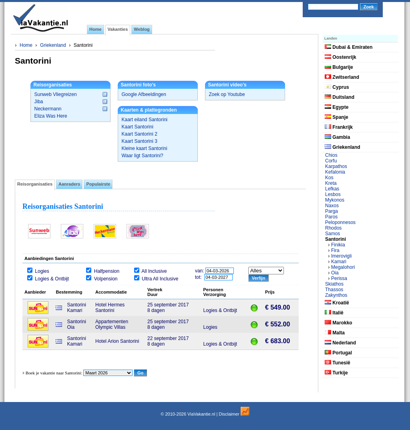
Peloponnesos (340, 222)
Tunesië (337, 363)
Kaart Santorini (137, 127)
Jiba (38, 101)
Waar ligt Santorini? (142, 155)
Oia (335, 273)
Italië (334, 313)
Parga (331, 211)
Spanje (336, 117)
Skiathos (334, 284)
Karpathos (336, 166)
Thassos (334, 289)
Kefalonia (335, 172)
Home (26, 45)
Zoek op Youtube (227, 94)
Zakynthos (336, 295)
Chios (331, 155)
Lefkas (332, 189)
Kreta (331, 183)
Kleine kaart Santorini (144, 148)
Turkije (336, 373)
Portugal (338, 353)
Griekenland (53, 45)
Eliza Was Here (50, 116)
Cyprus (337, 87)
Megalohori (343, 267)
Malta (335, 333)
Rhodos (333, 228)
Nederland (340, 343)
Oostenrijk (340, 57)
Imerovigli (341, 256)
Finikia (338, 245)
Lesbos (333, 194)
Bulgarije (339, 67)
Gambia (337, 137)
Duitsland (339, 97)
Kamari (338, 261)
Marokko (338, 323)
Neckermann (48, 109)
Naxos (332, 205)
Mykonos (334, 200)
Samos (332, 233)
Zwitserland (342, 77)
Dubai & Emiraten (348, 47)
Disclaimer (229, 414)
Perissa (339, 278)
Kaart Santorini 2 (139, 134)
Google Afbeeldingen (144, 94)
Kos (329, 177)
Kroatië (337, 303)
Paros (331, 217)
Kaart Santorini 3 (139, 141)
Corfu (331, 161)
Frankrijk (339, 127)
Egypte (336, 107)
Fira (335, 250)
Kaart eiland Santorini (145, 119)
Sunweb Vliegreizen (55, 94)
